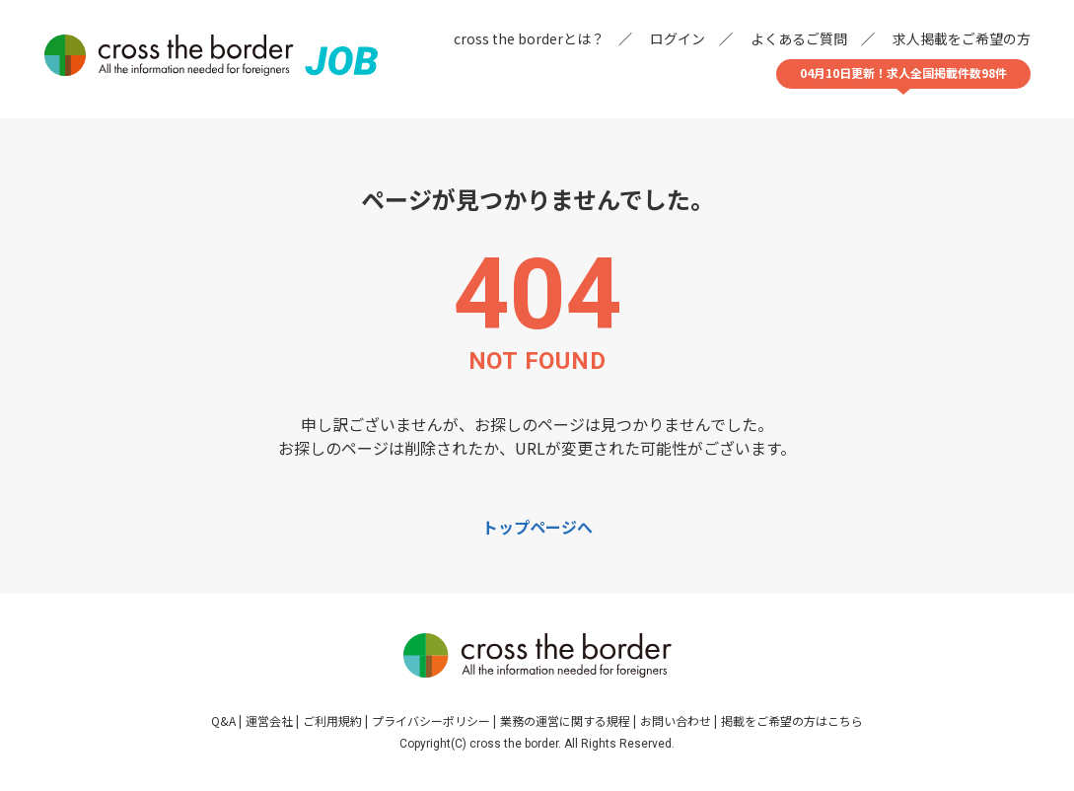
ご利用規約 (332, 720)
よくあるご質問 (799, 38)
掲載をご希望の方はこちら (792, 720)
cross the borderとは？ (529, 38)
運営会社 (269, 720)
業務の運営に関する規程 (565, 720)
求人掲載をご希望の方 (962, 38)
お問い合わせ (675, 720)
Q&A (223, 720)
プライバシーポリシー (431, 720)
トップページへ (537, 527)
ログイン (677, 38)
